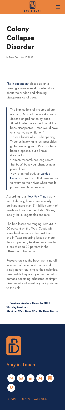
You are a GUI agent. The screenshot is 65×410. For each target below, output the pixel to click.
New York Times (37, 196)
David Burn (14, 57)
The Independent (17, 84)
